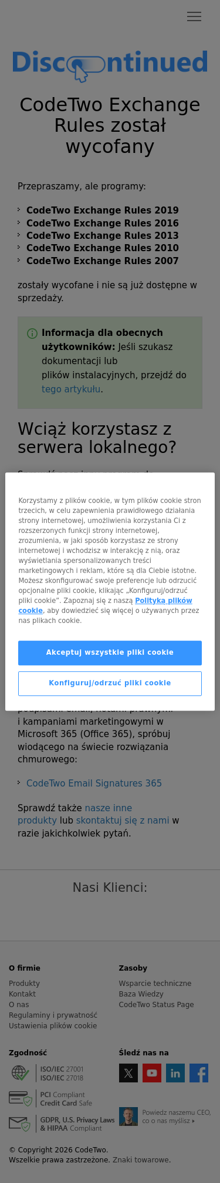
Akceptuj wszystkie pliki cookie (110, 652)
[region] (109, 591)
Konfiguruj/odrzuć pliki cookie (110, 683)
